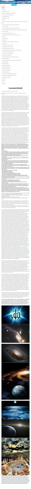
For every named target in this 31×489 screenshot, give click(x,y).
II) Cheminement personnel (5, 16)
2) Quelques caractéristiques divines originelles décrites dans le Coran (10, 28)
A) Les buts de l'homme (5, 38)
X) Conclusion (4, 83)
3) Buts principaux (4, 43)
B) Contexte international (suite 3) (6, 68)
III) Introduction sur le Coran (5, 18)
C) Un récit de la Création (5, 31)
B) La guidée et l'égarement (5, 58)
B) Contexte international (5, 63)
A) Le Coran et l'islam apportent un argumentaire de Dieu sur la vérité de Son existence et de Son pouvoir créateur (14, 22)
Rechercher (14, 4)
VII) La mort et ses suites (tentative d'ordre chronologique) (9, 73)
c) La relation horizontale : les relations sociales (8, 48)
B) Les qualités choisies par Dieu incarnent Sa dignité (8, 13)
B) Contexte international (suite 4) (6, 70)
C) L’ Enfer (3, 82)
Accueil (3, 8)
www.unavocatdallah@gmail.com (24, 246)
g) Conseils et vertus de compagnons (6, 55)
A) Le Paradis (3, 78)
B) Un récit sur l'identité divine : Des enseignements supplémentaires (10, 24)
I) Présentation (4, 9)
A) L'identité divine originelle (5, 11)
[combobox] (6, 5)
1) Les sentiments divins (5, 26)
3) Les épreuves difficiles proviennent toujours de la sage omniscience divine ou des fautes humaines (14, 29)
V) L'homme (3, 36)
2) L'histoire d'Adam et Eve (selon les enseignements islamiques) (10, 41)
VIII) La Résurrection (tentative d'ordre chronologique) (8, 75)
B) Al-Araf (3, 80)
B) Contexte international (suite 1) (6, 65)
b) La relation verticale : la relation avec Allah (7, 46)
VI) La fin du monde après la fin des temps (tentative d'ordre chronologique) (11, 60)
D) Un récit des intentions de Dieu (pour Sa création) (8, 33)
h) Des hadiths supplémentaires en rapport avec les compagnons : (10, 56)
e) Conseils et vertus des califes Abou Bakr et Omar (8, 51)
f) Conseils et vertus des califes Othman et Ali (7, 53)
